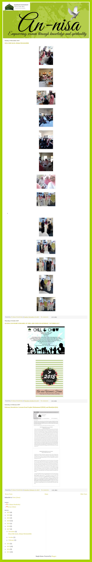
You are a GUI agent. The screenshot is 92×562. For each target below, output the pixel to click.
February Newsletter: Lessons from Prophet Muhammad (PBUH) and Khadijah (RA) (31, 407)
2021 (8, 518)
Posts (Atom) (16, 497)
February (11, 540)
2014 (8, 549)
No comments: (45, 317)
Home (46, 494)
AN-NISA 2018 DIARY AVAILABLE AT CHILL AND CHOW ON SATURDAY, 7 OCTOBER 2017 (32, 323)
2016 (8, 543)
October (11, 537)
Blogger (54, 556)
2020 (8, 521)
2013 (8, 552)
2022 (8, 515)
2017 (8, 529)
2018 (8, 526)
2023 (8, 512)
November (12, 531)
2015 (8, 546)
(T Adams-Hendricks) (14, 504)
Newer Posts (8, 494)
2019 (8, 523)
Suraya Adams (12, 507)
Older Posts (83, 494)
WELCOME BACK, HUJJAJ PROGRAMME (17, 43)
